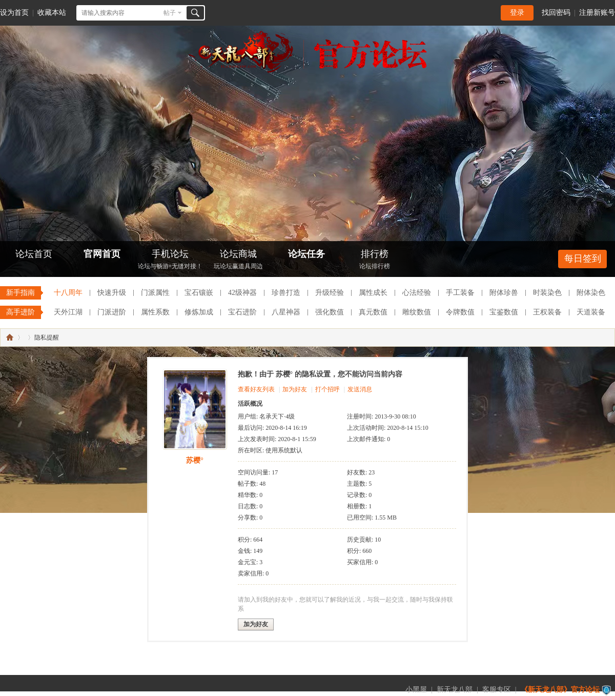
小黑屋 (416, 689)
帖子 (169, 12)
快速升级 (111, 292)
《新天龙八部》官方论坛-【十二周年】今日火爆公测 (10, 337)
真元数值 (373, 312)
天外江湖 (68, 312)
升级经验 (329, 292)
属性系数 (155, 312)
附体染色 (591, 292)
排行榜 (374, 260)
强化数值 (329, 312)
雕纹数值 (416, 312)
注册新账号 (597, 12)
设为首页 (14, 12)
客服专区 (496, 689)
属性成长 (373, 292)
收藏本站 (51, 12)
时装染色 (547, 292)
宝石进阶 (242, 312)
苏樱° (194, 460)
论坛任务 (306, 254)
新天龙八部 (455, 689)
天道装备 (591, 312)
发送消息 (359, 389)
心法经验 (416, 292)
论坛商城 (238, 260)
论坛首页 (33, 254)
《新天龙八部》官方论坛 (560, 689)
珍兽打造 (286, 292)
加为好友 (294, 389)
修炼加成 (198, 312)
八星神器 (286, 312)
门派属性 (155, 292)
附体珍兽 (503, 292)
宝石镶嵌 (198, 292)
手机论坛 (170, 260)
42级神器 (242, 292)
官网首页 (102, 254)
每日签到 (582, 258)
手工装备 (460, 292)
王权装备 (547, 312)
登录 (517, 12)
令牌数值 (460, 312)
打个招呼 (327, 389)
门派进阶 (111, 312)
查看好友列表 (256, 389)
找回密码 (556, 12)
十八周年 (68, 292)
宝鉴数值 (503, 312)
